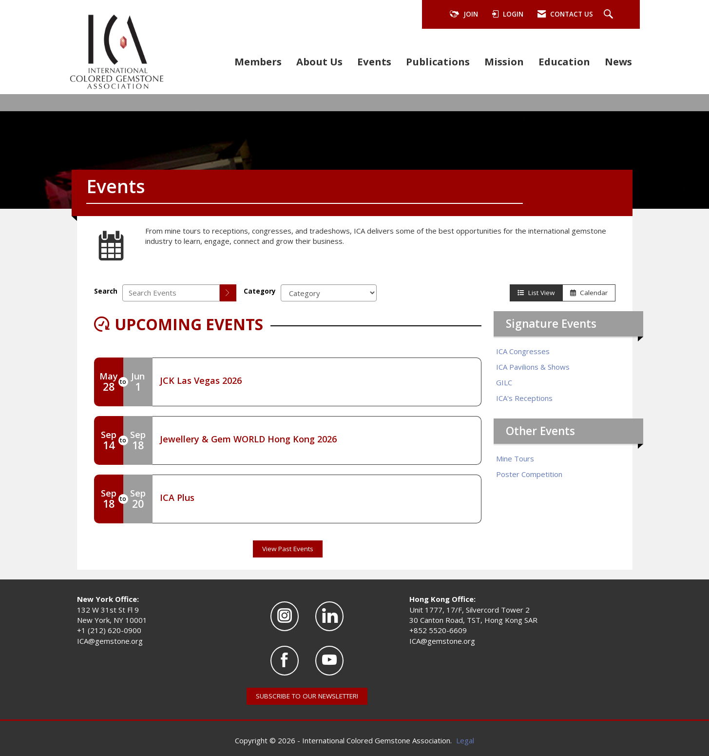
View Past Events (287, 548)
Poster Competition (529, 474)
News (618, 61)
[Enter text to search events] (171, 292)
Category (260, 291)
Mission (504, 61)
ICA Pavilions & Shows (533, 367)
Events (374, 61)
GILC (504, 382)
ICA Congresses (523, 351)
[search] (228, 292)
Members (258, 61)
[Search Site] (609, 14)
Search (105, 291)
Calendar (589, 292)
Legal (465, 740)
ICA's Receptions (524, 398)
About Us (319, 61)
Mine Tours (515, 458)
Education (564, 61)
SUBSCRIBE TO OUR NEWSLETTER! (307, 696)
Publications (438, 61)
